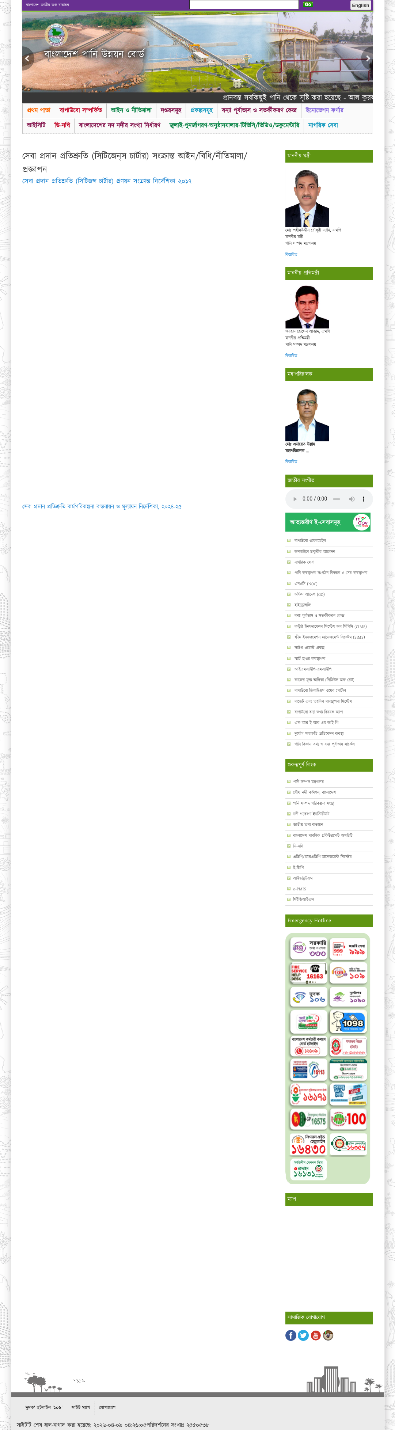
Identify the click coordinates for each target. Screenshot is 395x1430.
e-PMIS (299, 889)
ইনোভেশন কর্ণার (324, 110)
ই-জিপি (298, 868)
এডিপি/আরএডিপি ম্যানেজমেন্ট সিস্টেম (322, 857)
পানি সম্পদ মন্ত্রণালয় (308, 782)
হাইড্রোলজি (302, 605)
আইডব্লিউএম (302, 878)
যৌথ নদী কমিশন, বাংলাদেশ (314, 793)
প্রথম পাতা (38, 110)
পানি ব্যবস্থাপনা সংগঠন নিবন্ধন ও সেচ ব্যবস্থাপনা (330, 573)
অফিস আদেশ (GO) (309, 595)
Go (308, 4)
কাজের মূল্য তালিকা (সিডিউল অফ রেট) (323, 680)
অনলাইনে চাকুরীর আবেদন (314, 552)
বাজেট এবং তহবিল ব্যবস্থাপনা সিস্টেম (322, 702)
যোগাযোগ (107, 1407)
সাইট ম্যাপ (81, 1407)
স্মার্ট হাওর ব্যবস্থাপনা (309, 659)
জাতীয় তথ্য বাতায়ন (308, 825)
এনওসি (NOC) (305, 584)
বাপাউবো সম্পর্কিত (81, 110)
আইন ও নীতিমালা (131, 110)
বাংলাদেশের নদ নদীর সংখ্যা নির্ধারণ (119, 125)
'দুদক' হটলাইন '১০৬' (43, 1407)
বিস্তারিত (291, 255)
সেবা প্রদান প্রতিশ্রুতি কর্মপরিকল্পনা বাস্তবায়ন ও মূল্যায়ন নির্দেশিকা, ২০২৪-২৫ (102, 507)
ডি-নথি (62, 125)
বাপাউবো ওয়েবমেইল (309, 541)
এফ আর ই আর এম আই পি (315, 723)
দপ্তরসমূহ (171, 110)
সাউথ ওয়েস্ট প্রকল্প (308, 648)
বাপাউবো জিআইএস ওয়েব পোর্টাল (319, 691)
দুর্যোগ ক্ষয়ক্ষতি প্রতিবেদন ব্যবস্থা (318, 734)
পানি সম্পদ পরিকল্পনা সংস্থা (313, 803)
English (360, 5)
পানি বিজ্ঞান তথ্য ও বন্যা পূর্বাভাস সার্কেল (324, 744)
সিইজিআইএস (303, 900)
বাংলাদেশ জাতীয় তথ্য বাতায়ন (47, 5)
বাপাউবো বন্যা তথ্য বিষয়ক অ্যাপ (318, 712)
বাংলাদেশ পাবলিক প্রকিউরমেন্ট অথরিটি (323, 836)
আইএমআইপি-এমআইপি (312, 669)
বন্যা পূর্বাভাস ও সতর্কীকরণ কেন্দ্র (259, 110)
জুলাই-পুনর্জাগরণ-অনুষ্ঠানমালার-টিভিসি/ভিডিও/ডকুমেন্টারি (234, 125)
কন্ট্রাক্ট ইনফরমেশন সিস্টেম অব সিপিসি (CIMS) (330, 627)
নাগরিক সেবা (323, 125)
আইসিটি (36, 125)
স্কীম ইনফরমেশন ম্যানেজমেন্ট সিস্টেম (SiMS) (329, 637)
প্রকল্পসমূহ (201, 110)
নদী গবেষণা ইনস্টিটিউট (311, 814)
